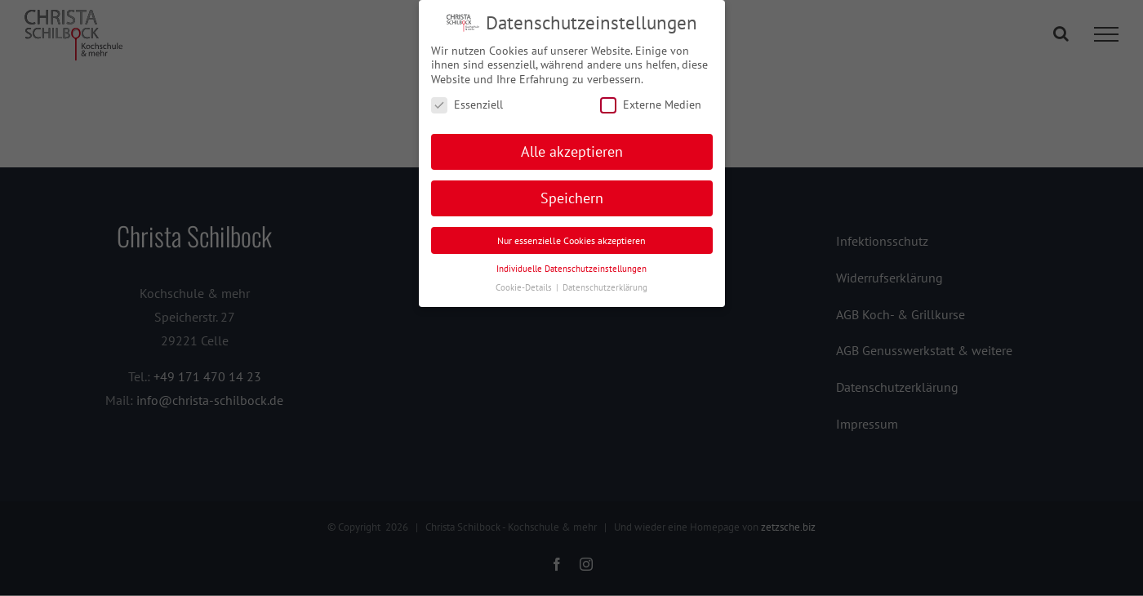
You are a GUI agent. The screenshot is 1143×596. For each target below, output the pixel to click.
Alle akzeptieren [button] (572, 151)
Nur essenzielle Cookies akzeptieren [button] (571, 240)
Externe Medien (650, 105)
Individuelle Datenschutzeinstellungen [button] (571, 268)
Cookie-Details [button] (525, 287)
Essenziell (467, 105)
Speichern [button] (571, 198)
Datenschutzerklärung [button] (605, 287)
